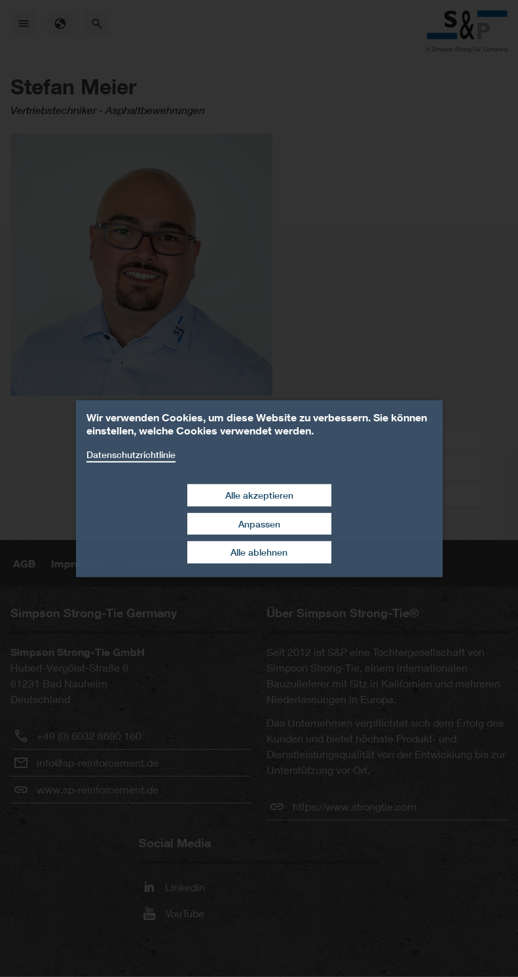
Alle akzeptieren (259, 495)
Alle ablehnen (259, 552)
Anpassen (259, 523)
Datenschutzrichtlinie (131, 453)
